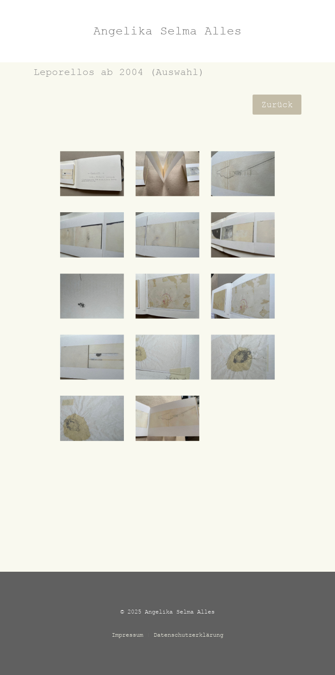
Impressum (127, 634)
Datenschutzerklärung (188, 634)
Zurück (277, 104)
